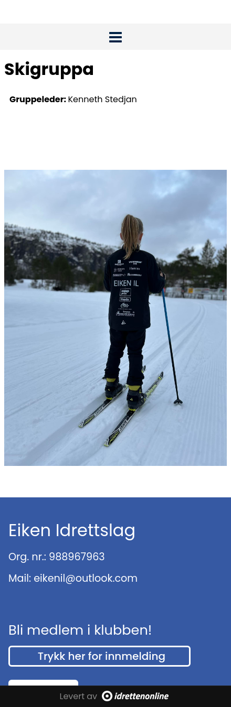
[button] (115, 35)
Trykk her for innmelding (101, 656)
